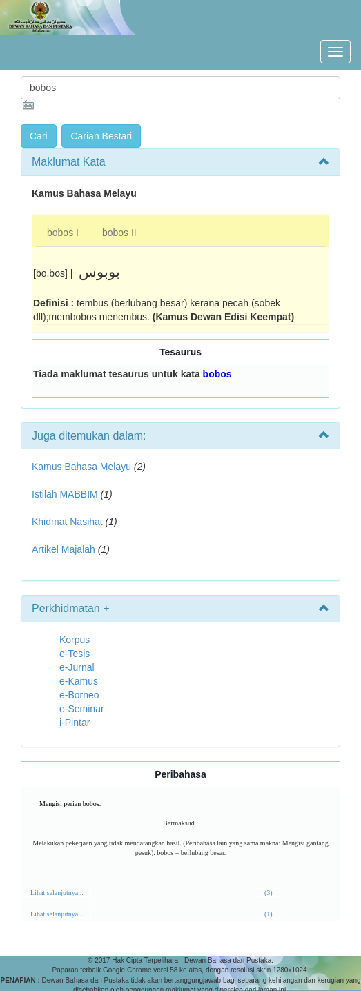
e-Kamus (78, 681)
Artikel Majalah (63, 549)
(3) (268, 892)
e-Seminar (81, 708)
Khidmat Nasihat (67, 521)
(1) (268, 914)
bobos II (119, 232)
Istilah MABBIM (65, 494)
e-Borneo (79, 694)
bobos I (63, 232)
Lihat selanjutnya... (57, 892)
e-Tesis (74, 653)
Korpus (74, 639)
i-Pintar (74, 722)
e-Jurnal (77, 667)
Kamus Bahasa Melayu (83, 466)
